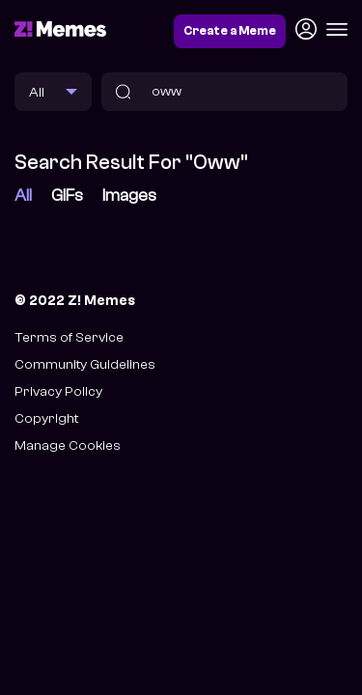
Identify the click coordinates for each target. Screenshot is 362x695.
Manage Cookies (67, 445)
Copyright (46, 418)
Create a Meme (229, 31)
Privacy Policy (58, 391)
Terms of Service (69, 337)
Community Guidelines (84, 364)
